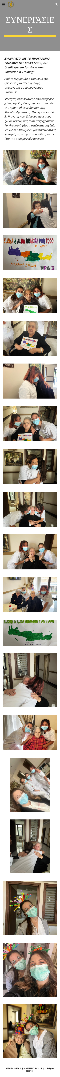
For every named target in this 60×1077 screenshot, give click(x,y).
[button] (4, 4)
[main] (30, 26)
